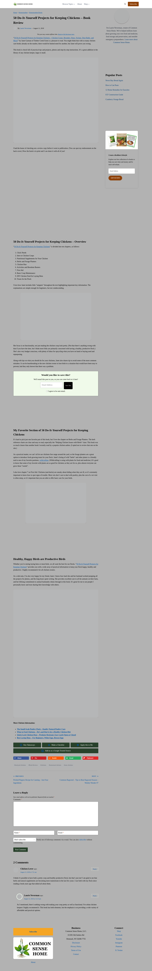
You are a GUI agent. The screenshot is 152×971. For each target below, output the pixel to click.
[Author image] (15, 28)
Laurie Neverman (25, 28)
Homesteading (23, 12)
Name (17, 833)
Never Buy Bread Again (114, 80)
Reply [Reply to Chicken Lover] (95, 869)
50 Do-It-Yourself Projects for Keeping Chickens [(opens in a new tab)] (32, 247)
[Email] (77, 832)
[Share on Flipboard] (90, 758)
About (79, 4)
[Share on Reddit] (56, 758)
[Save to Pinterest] (38, 758)
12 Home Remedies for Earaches (117, 90)
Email (61, 833)
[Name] (34, 832)
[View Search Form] (125, 4)
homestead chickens (55, 765)
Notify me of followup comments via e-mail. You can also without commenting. (52, 841)
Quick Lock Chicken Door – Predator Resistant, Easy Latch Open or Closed (46, 735)
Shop (119, 931)
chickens (43, 765)
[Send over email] (73, 758)
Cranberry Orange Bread (114, 99)
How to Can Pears (112, 85)
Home (15, 12)
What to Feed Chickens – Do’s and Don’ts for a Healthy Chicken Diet (44, 732)
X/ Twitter (119, 950)
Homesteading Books (35, 12)
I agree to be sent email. (56, 391)
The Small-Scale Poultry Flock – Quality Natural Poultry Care (41, 729)
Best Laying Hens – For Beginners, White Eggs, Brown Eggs (40, 738)
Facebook (118, 935)
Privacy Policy (76, 946)
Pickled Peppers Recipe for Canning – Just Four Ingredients (33, 779)
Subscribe (133, 4)
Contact (76, 954)
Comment (17, 799)
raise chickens (68, 765)
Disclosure (76, 943)
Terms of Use (76, 950)
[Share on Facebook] (21, 758)
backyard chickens (20, 765)
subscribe (82, 840)
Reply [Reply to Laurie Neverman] (95, 896)
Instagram (119, 943)
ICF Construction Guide (114, 95)
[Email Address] (51, 385)
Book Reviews (33, 765)
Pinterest (119, 946)
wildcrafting (44, 460)
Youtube (119, 939)
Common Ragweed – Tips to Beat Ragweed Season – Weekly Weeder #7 (78, 779)
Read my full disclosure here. (66, 34)
